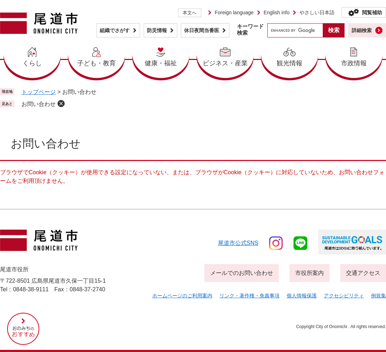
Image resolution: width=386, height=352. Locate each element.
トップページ (38, 92)
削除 (61, 103)
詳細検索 (362, 30)
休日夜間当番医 (201, 30)
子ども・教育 (96, 63)
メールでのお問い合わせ (241, 273)
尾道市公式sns (238, 243)
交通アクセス (363, 273)
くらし (32, 63)
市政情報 (354, 63)
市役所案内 (309, 273)
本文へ (190, 12)
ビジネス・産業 (225, 63)
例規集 (378, 295)
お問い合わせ (38, 104)
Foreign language (234, 12)
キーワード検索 (250, 29)
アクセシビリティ (344, 295)
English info (277, 12)
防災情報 (157, 30)
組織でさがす (115, 30)
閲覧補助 (372, 12)
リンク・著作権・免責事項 (249, 295)
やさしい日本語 (317, 12)
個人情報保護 (302, 295)
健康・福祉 (161, 63)
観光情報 (289, 63)
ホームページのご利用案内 (182, 295)
